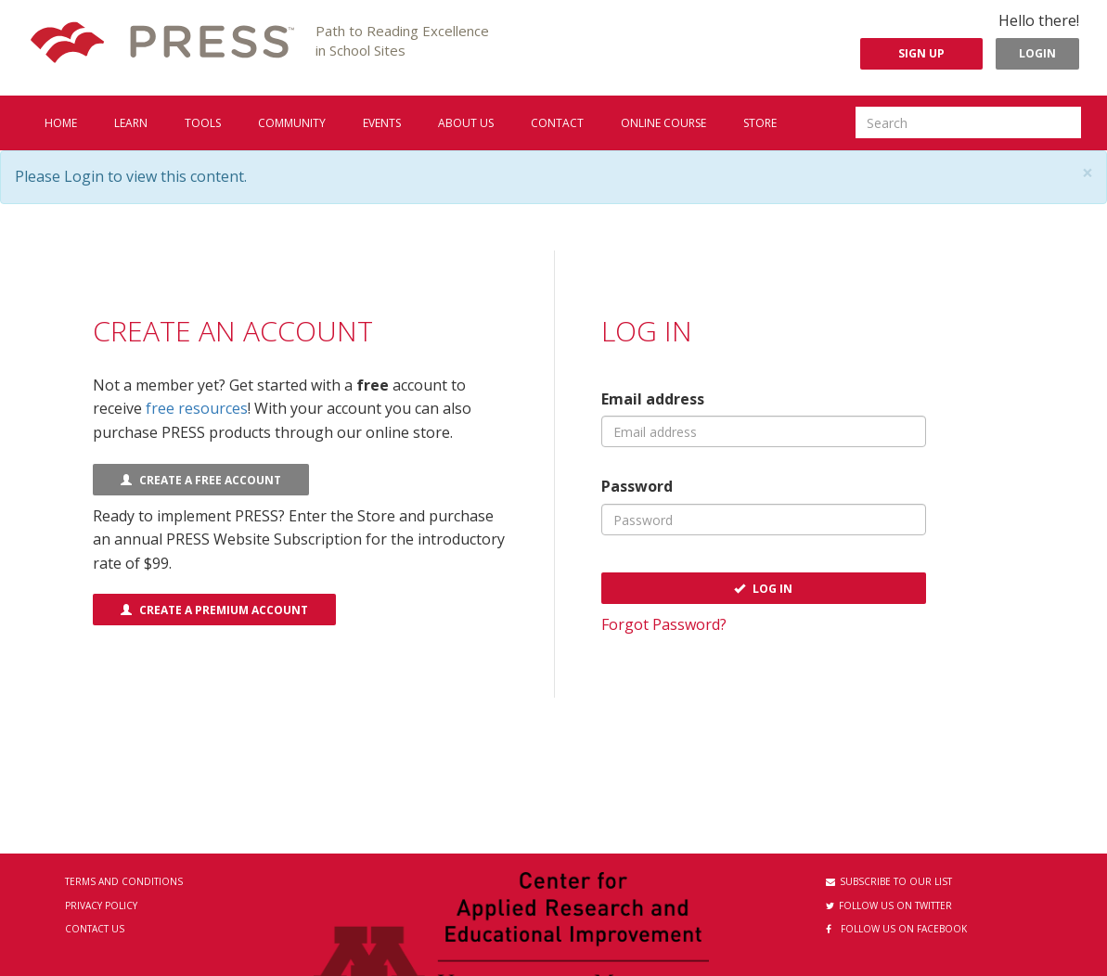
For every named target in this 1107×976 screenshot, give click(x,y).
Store (760, 123)
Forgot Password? (664, 624)
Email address (652, 399)
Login (1037, 53)
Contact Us (94, 928)
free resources (197, 408)
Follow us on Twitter (889, 905)
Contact (557, 123)
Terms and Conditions (124, 881)
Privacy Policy (101, 905)
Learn (131, 123)
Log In (763, 589)
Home (61, 123)
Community (292, 123)
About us (466, 123)
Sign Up (921, 53)
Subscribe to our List (889, 881)
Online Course (663, 123)
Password (637, 486)
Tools (203, 123)
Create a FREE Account (201, 480)
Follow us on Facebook (896, 928)
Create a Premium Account (214, 610)
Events (382, 123)
